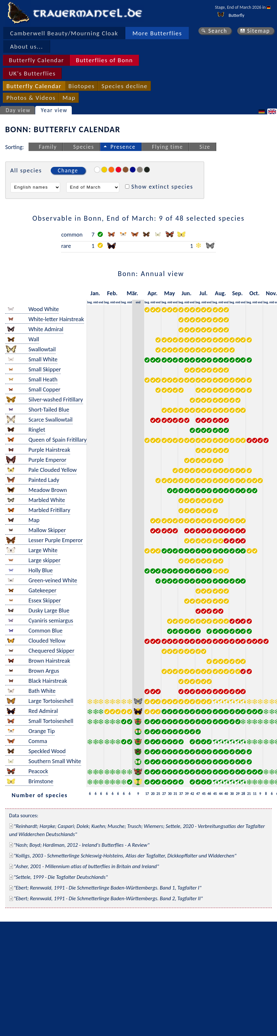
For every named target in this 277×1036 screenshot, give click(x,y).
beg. (89, 302)
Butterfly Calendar (36, 60)
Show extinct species (162, 186)
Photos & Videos (31, 97)
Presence (123, 146)
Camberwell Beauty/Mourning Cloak (64, 33)
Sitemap (258, 30)
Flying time (167, 146)
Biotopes (82, 86)
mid (95, 302)
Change (68, 170)
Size (204, 146)
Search (217, 30)
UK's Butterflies (32, 73)
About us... (26, 46)
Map (68, 97)
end (101, 302)
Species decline (124, 86)
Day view (18, 110)
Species (83, 146)
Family (48, 146)
